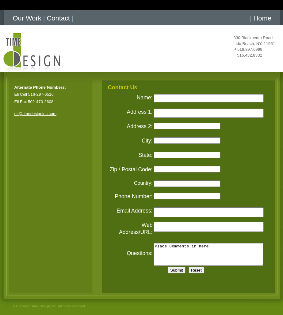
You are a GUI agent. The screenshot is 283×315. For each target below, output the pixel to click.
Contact (58, 18)
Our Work (27, 18)
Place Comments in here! (208, 254)
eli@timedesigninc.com (35, 113)
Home (262, 18)
